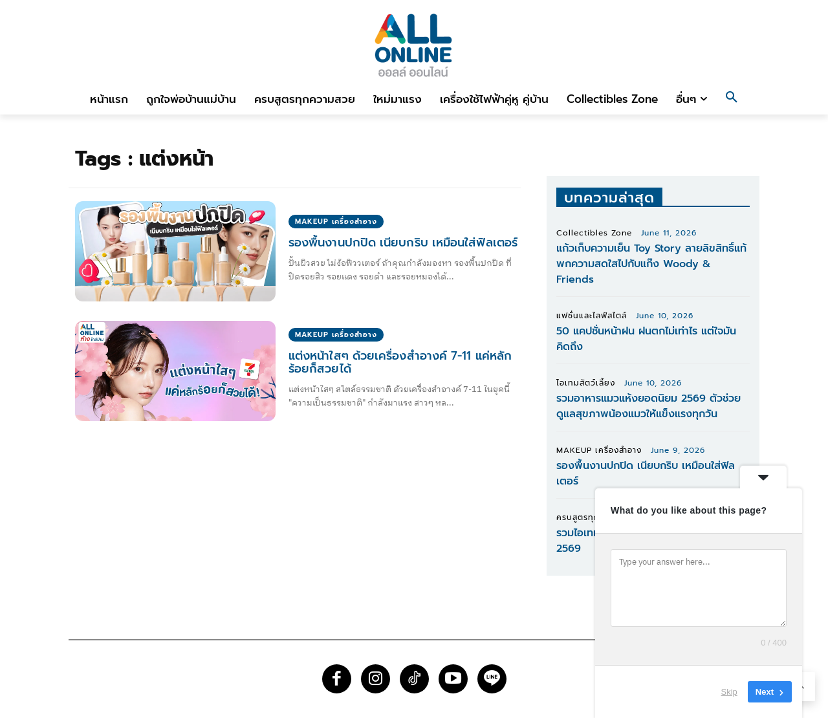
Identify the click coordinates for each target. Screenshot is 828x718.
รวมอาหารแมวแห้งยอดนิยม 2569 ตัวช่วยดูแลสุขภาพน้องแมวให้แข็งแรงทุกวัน (648, 406)
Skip (729, 692)
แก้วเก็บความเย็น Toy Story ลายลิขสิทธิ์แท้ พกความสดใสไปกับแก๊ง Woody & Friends (651, 264)
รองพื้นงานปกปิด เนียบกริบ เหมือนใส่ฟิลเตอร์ (402, 243)
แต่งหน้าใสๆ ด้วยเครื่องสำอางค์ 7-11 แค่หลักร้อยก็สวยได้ (399, 362)
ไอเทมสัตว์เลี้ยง (585, 383)
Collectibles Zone (594, 233)
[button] (731, 98)
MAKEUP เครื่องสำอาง (336, 221)
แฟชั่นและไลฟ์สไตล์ (591, 316)
